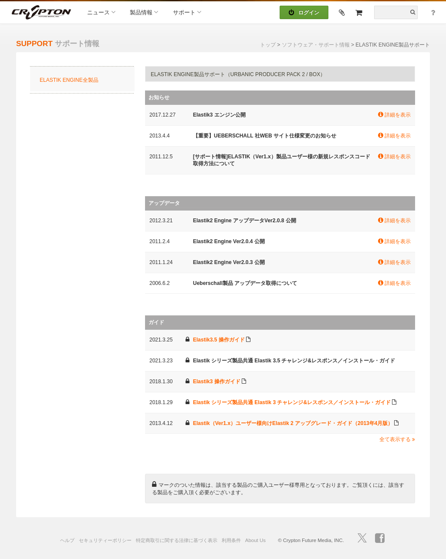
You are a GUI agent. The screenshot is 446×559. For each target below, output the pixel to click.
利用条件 (231, 540)
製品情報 (144, 12)
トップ (268, 45)
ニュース (101, 12)
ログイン (304, 13)
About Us (255, 540)
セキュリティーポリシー (105, 540)
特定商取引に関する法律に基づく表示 (176, 540)
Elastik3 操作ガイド (216, 381)
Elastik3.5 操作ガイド (219, 340)
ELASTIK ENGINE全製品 (69, 80)
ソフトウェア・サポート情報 (316, 45)
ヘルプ (67, 540)
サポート (187, 12)
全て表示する (397, 439)
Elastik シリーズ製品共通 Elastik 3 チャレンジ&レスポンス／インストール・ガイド (292, 402)
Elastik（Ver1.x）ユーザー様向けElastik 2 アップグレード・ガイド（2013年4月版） (293, 423)
